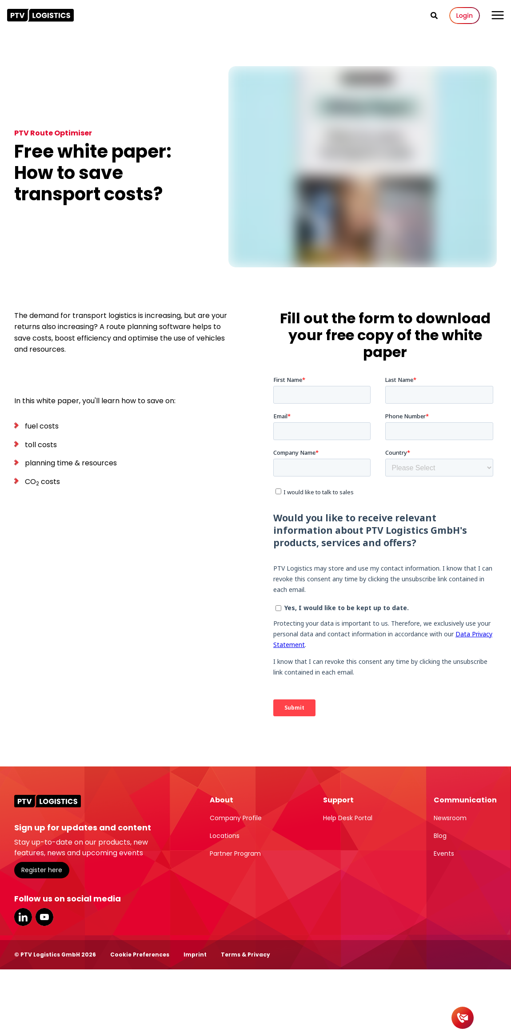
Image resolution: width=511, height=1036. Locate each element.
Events (444, 853)
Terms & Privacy (245, 954)
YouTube (44, 917)
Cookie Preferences (139, 954)
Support (338, 800)
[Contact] (462, 1018)
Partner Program (235, 853)
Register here (41, 869)
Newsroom (450, 818)
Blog (440, 835)
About (221, 800)
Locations (225, 835)
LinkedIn (23, 917)
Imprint (195, 954)
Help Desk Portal (347, 818)
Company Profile (236, 818)
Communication (465, 800)
